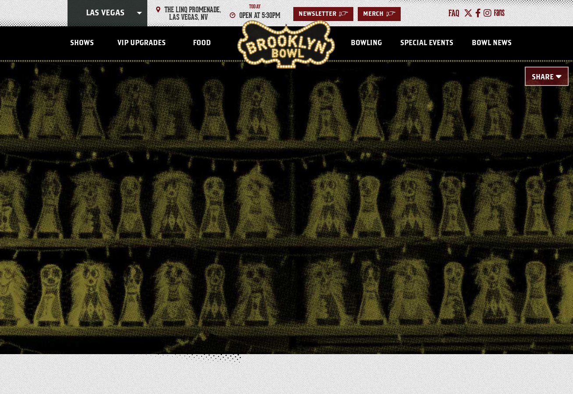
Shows (82, 42)
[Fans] (499, 13)
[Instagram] (487, 13)
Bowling (366, 42)
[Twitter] (468, 13)
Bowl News (492, 42)
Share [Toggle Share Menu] (543, 77)
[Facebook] (478, 13)
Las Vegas (105, 13)
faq (453, 13)
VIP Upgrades (141, 42)
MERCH (379, 14)
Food (202, 42)
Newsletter (323, 14)
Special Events (426, 42)
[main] (286, 193)
